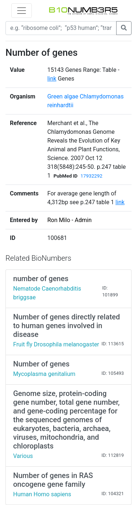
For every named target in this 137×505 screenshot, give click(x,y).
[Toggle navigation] (21, 10)
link (51, 78)
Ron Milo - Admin (69, 220)
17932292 (91, 176)
